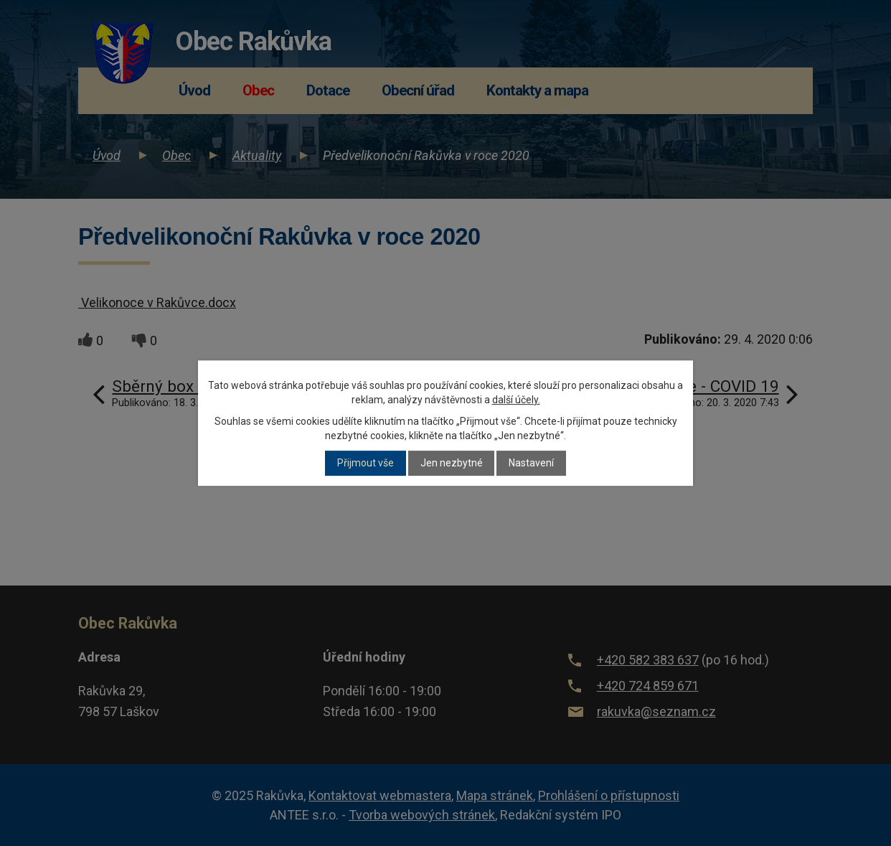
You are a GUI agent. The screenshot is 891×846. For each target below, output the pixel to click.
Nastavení (531, 463)
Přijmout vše (365, 463)
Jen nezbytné (451, 463)
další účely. (516, 399)
